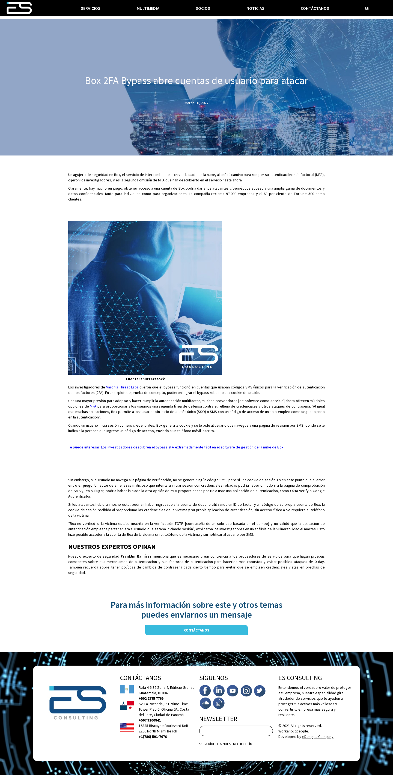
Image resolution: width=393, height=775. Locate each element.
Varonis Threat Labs (122, 387)
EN (367, 8)
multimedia (148, 8)
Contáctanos (315, 8)
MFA (93, 406)
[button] (90, 8)
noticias (255, 8)
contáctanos (196, 630)
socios (203, 8)
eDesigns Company (318, 736)
